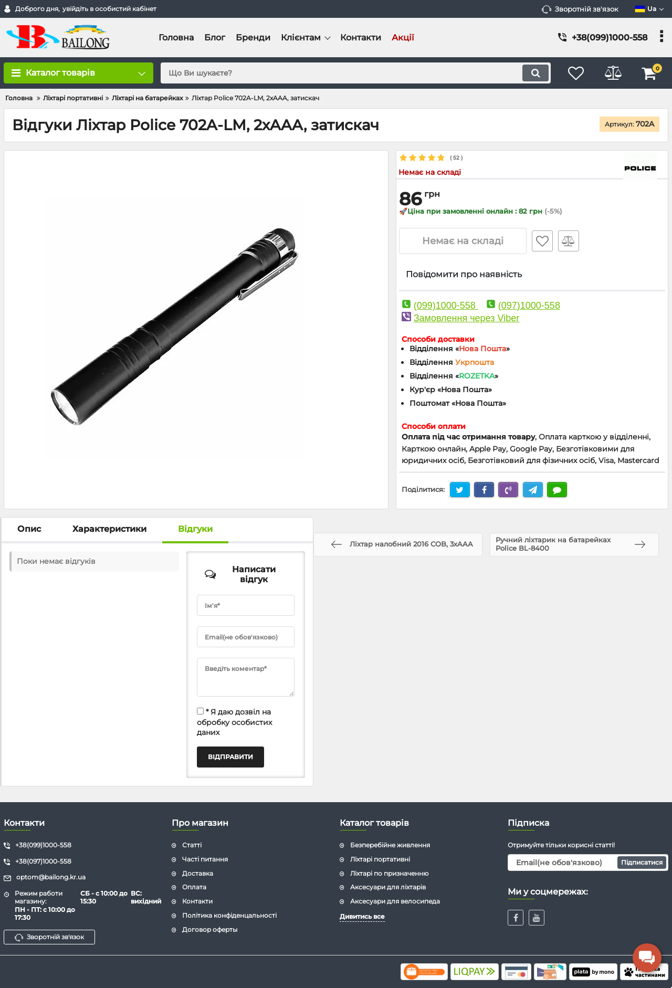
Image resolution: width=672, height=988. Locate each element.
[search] (356, 72)
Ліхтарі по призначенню (389, 873)
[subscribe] (588, 862)
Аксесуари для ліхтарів (388, 887)
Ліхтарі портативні (380, 859)
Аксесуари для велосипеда (395, 901)
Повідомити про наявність (464, 274)
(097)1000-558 (529, 305)
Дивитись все (362, 916)
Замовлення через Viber (467, 318)
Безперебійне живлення (390, 845)
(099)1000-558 (446, 305)
